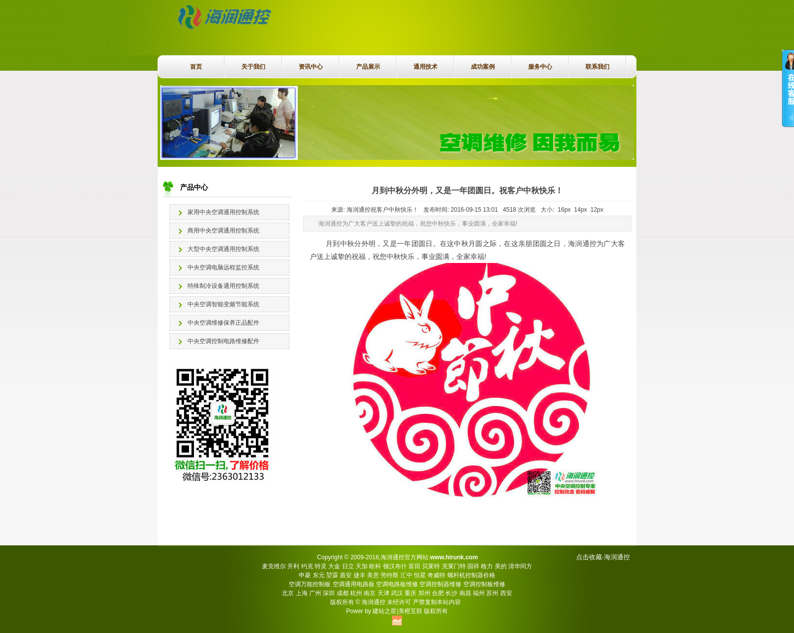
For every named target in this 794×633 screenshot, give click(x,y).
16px (564, 209)
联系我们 (597, 66)
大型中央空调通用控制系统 (223, 249)
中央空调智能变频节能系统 (223, 304)
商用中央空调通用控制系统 (223, 230)
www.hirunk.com (454, 557)
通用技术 (425, 66)
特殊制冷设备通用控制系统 (223, 285)
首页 (196, 66)
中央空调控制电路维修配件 (223, 341)
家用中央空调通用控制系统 (223, 212)
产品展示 (368, 66)
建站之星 (385, 611)
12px (597, 209)
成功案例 (483, 66)
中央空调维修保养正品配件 (223, 322)
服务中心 (540, 66)
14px (580, 209)
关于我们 (253, 66)
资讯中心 (311, 66)
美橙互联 (410, 611)
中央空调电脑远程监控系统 (223, 267)
